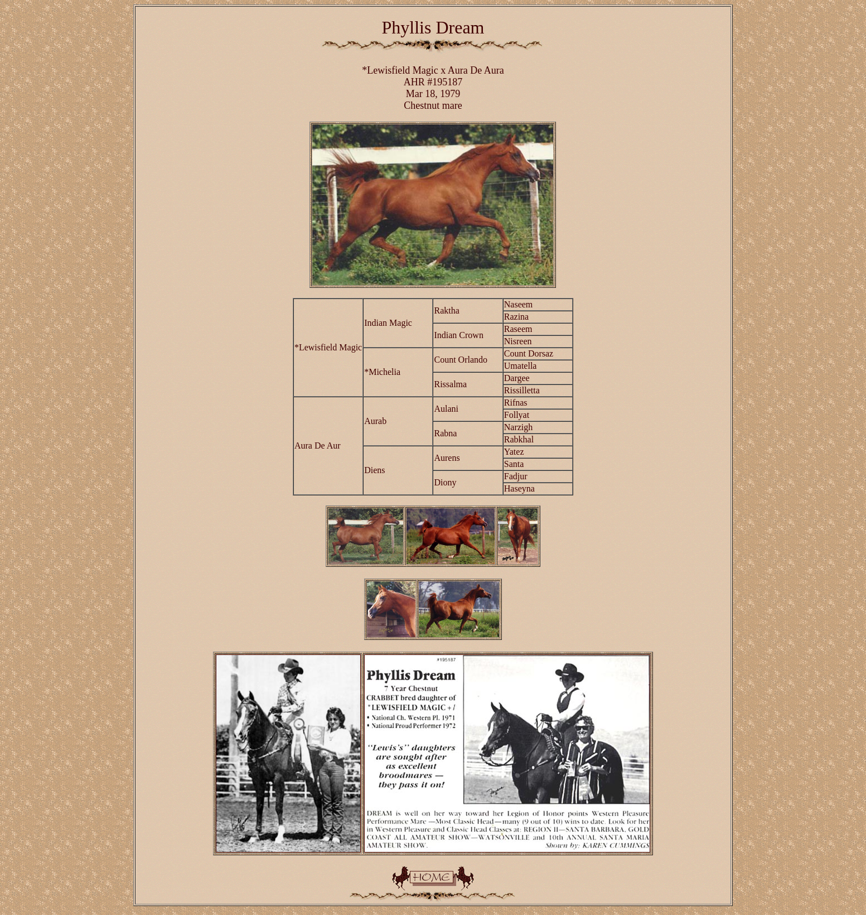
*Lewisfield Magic (400, 70)
